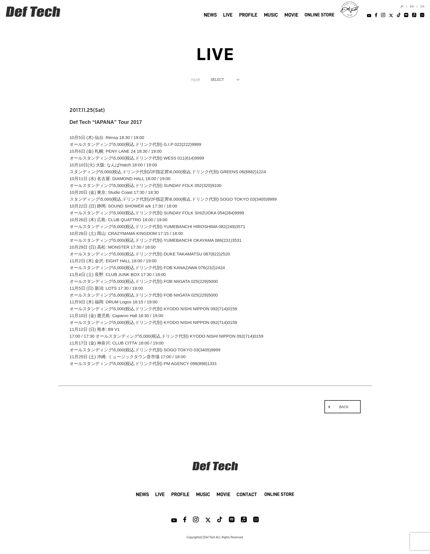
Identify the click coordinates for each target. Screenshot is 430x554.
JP (401, 6)
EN (412, 6)
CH (422, 6)
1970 (223, 79)
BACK (344, 407)
